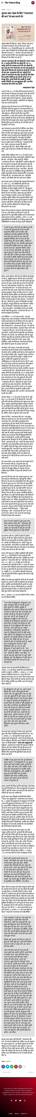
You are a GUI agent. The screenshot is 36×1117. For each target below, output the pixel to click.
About (16, 1114)
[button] (2, 2)
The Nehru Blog (12, 2)
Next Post (31, 1072)
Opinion (9, 9)
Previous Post (6, 1072)
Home (3, 9)
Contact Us (23, 1114)
